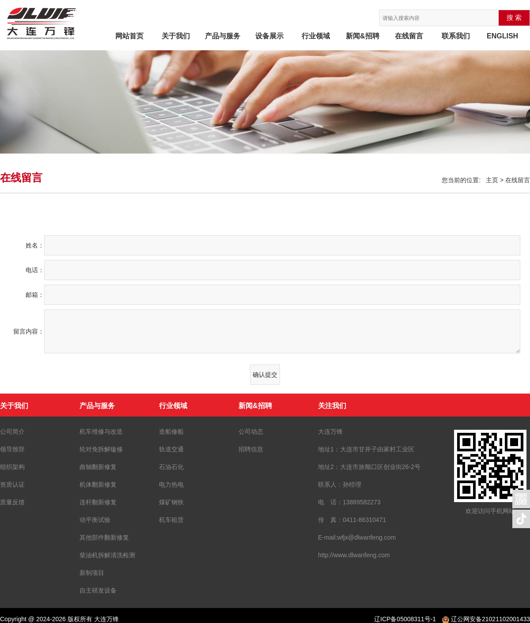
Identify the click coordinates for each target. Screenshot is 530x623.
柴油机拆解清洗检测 (107, 555)
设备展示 (269, 36)
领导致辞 (12, 449)
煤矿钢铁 (171, 502)
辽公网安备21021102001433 (490, 619)
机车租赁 (171, 519)
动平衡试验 (95, 519)
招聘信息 (250, 449)
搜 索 (514, 17)
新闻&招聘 (362, 36)
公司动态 (250, 431)
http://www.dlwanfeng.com (354, 555)
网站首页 (129, 36)
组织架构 (12, 466)
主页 (492, 180)
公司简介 (12, 431)
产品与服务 (222, 36)
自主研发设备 (98, 590)
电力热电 (171, 484)
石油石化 (171, 466)
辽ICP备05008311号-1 (405, 619)
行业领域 (316, 36)
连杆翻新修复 (98, 502)
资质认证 (12, 484)
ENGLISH (502, 36)
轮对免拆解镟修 (101, 449)
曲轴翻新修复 (98, 466)
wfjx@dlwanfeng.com (366, 537)
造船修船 (171, 431)
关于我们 (176, 36)
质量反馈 (12, 502)
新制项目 (92, 572)
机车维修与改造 (101, 431)
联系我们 (456, 36)
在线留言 (409, 36)
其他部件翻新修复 (104, 537)
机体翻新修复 (98, 484)
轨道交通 (171, 449)
